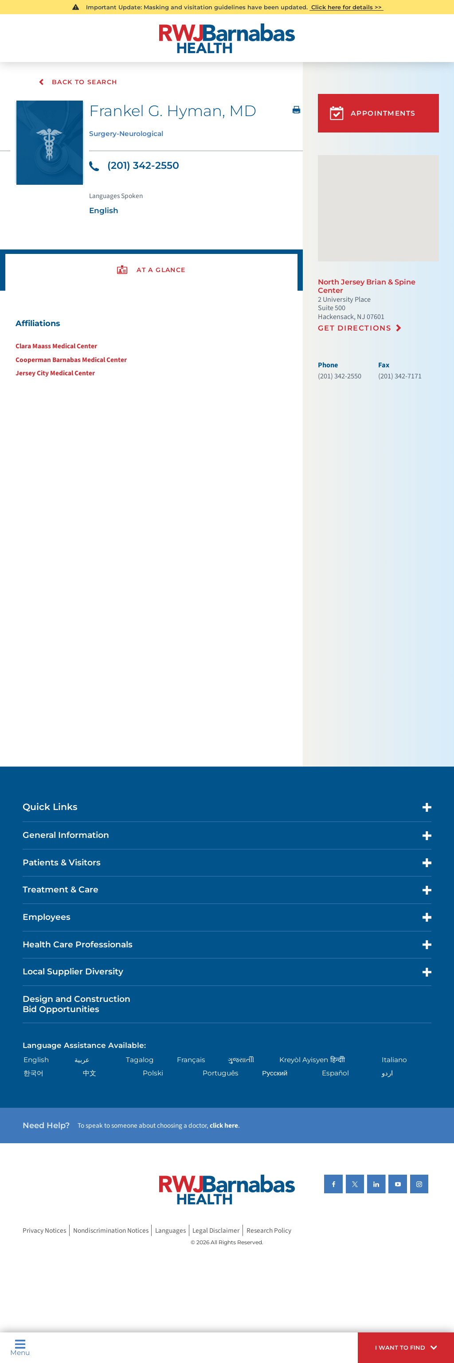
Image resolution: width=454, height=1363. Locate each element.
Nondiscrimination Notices (111, 1230)
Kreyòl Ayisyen (303, 1059)
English (36, 1059)
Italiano (394, 1059)
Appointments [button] (373, 113)
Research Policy (269, 1230)
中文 (89, 1073)
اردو (387, 1073)
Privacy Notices (44, 1230)
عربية (82, 1059)
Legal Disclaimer (215, 1230)
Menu (20, 1347)
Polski (153, 1073)
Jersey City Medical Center (55, 373)
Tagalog (140, 1059)
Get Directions (354, 327)
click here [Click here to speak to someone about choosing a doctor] (224, 1125)
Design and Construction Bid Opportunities (76, 1004)
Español (335, 1073)
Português (221, 1073)
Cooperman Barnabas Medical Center (71, 360)
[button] (406, 1347)
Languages (170, 1230)
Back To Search (77, 82)
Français (191, 1059)
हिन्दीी (337, 1059)
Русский (274, 1073)
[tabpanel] (151, 347)
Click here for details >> (346, 7)
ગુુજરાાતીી (241, 1059)
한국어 (33, 1073)
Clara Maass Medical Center (56, 346)
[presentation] (151, 270)
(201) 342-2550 (134, 165)
